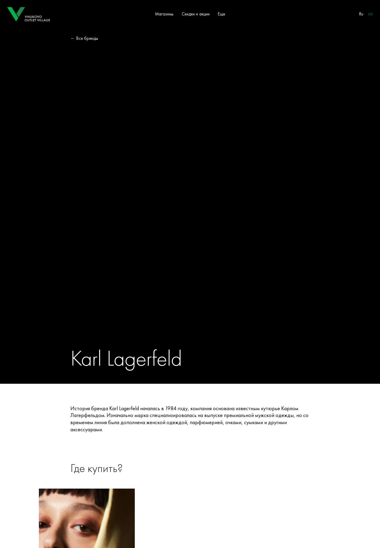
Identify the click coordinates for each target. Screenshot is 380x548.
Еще (221, 14)
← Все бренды (84, 38)
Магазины (164, 14)
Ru (361, 14)
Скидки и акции (196, 14)
